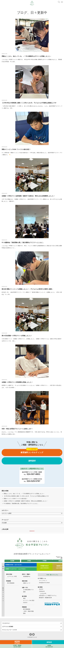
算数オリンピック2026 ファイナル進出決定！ (16, 498)
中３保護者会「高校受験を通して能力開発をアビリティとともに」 (21, 503)
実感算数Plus (26, 576)
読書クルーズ (26, 583)
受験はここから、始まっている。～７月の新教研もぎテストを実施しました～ (24, 493)
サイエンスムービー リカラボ (9, 629)
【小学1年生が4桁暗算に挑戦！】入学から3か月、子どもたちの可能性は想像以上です (26, 496)
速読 (24, 598)
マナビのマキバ (6, 623)
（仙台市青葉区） (16, 569)
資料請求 (32, 461)
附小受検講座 (10, 583)
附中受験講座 (26, 609)
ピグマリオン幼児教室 (7, 626)
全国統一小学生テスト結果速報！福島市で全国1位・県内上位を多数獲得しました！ (26, 501)
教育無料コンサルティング (32, 452)
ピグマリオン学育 (12, 576)
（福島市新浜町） (14, 564)
